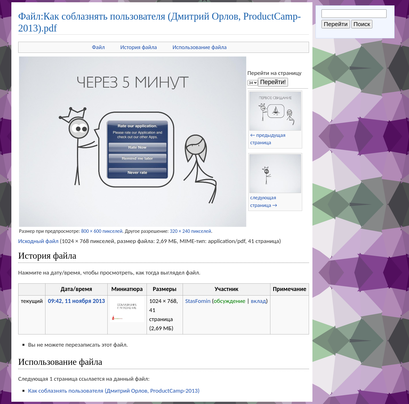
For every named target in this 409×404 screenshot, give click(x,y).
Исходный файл (38, 241)
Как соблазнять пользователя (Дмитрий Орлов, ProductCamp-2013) (114, 390)
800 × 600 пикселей (101, 231)
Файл (98, 47)
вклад (258, 301)
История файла (138, 47)
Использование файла (200, 47)
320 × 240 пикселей (190, 231)
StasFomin (197, 301)
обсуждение (229, 301)
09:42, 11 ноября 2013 (76, 301)
